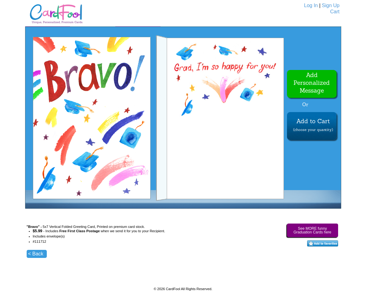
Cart (334, 11)
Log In (311, 5)
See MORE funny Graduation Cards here (312, 230)
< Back (35, 253)
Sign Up (331, 5)
